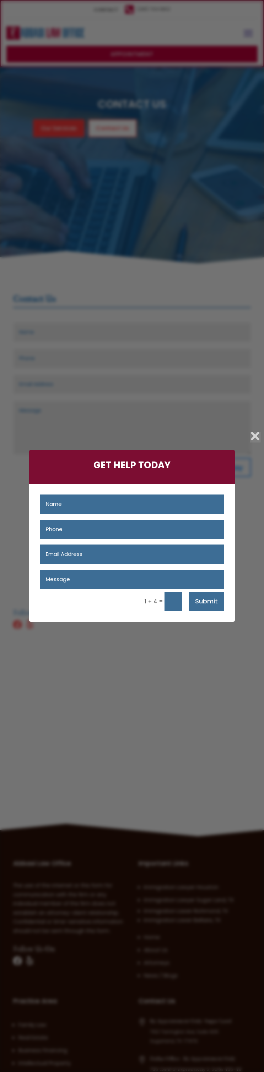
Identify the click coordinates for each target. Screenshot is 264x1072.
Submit (206, 601)
